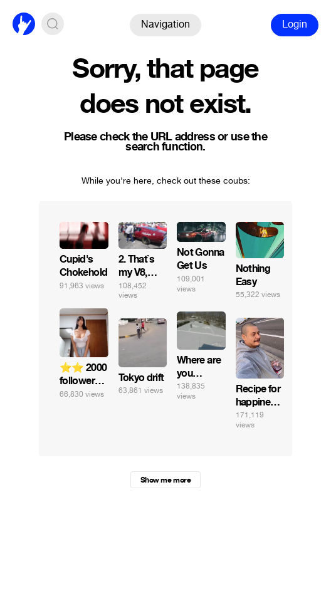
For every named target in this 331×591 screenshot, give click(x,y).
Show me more (165, 480)
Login (294, 24)
